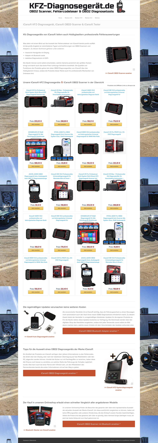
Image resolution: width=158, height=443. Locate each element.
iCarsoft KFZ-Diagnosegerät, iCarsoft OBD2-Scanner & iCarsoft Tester (61, 24)
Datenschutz (33, 440)
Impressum (26, 440)
